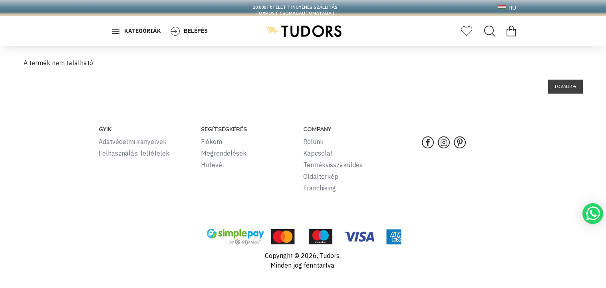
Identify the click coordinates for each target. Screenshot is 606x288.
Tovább (563, 86)
